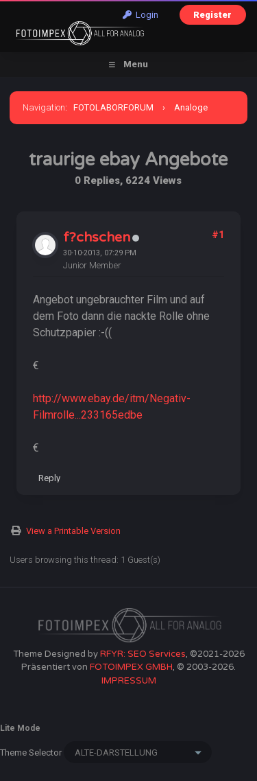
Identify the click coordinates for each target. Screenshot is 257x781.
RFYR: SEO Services (143, 654)
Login (140, 15)
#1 (218, 234)
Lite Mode (20, 728)
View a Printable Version (73, 531)
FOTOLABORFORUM (113, 107)
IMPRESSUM (128, 680)
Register (212, 15)
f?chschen (96, 237)
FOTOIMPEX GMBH (131, 667)
